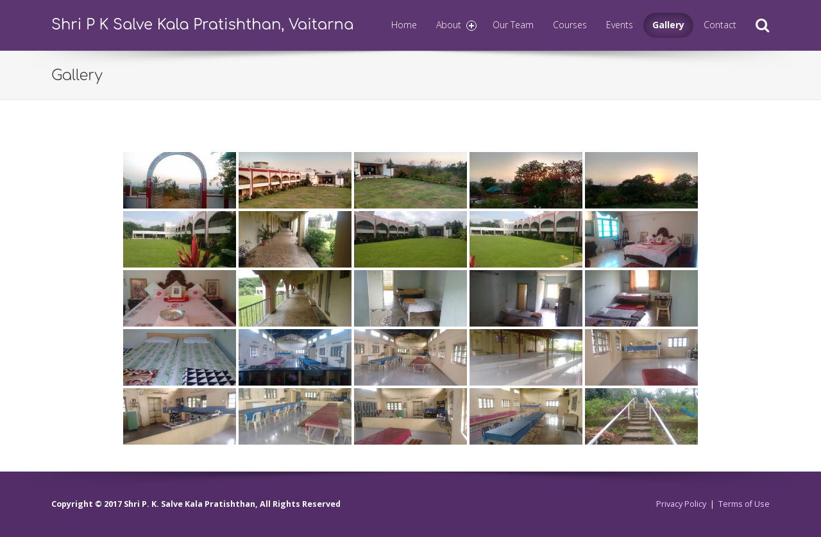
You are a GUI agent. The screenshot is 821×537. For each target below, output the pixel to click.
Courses (570, 25)
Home (404, 25)
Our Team (513, 25)
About (456, 25)
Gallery (668, 25)
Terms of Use (744, 504)
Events (619, 25)
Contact (720, 25)
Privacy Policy (681, 504)
